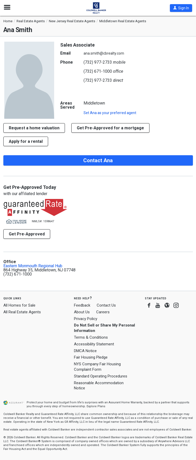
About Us (82, 312)
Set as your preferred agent (110, 113)
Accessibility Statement (94, 344)
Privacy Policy (85, 318)
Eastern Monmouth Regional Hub (32, 266)
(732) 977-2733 (98, 62)
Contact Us (106, 305)
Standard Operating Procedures (100, 376)
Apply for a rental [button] (26, 141)
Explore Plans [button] (96, 406)
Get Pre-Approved (27, 234)
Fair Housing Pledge (91, 357)
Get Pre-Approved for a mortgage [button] (110, 127)
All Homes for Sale (19, 305)
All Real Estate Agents (22, 312)
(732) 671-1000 (98, 71)
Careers (103, 312)
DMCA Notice (85, 350)
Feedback (82, 305)
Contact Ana (98, 160)
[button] (181, 8)
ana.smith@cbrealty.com (104, 53)
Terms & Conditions (91, 337)
